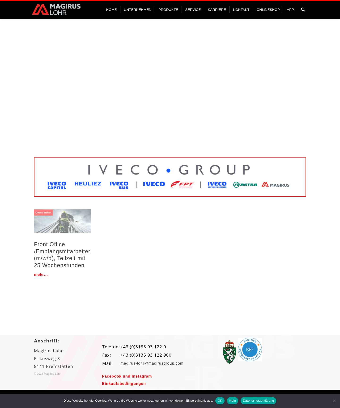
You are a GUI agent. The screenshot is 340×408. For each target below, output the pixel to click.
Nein (232, 400)
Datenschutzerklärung (258, 400)
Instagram (142, 376)
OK (220, 400)
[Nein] (334, 400)
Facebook (112, 376)
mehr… (41, 274)
